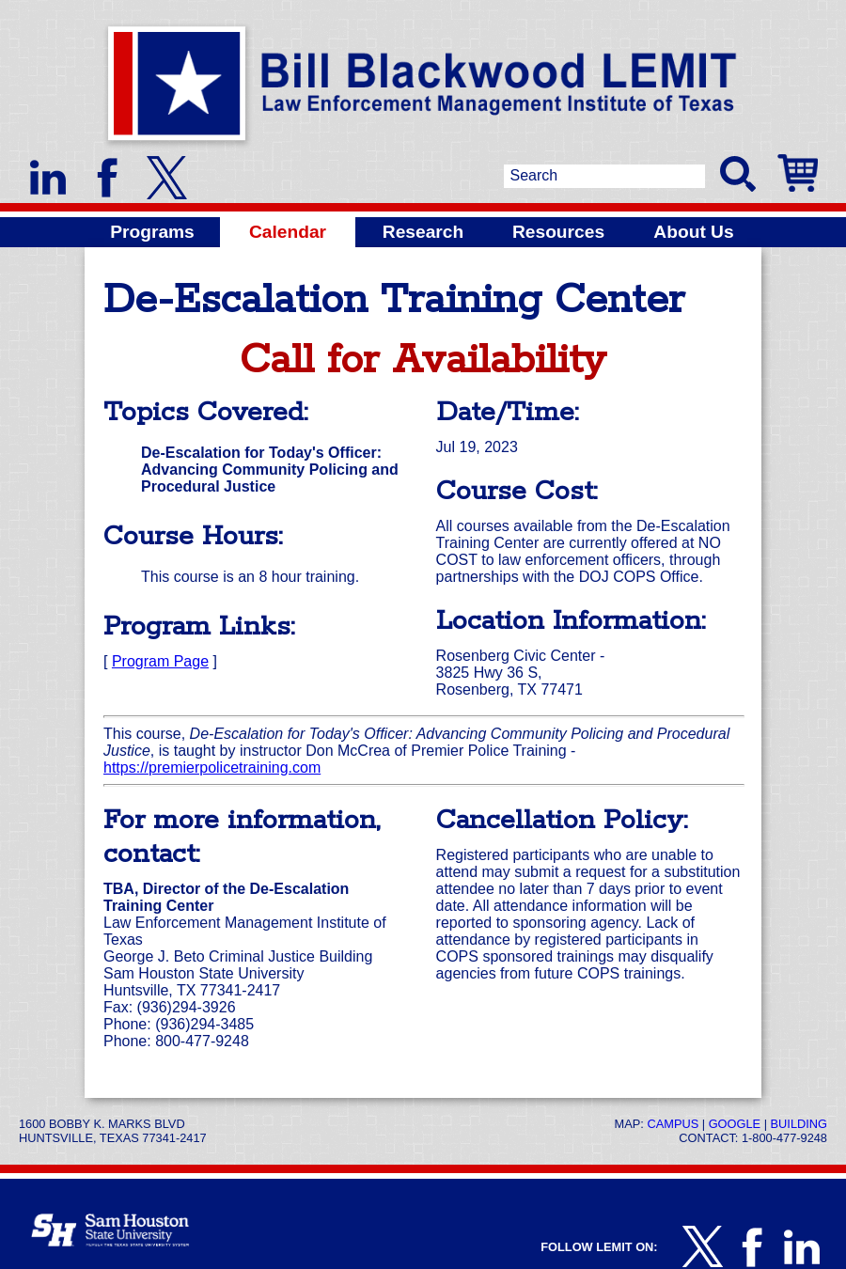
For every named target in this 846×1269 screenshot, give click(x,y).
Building (799, 1124)
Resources (558, 232)
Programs (152, 232)
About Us (693, 232)
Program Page (160, 661)
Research (423, 232)
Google (734, 1124)
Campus (672, 1124)
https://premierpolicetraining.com (212, 768)
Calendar (287, 232)
